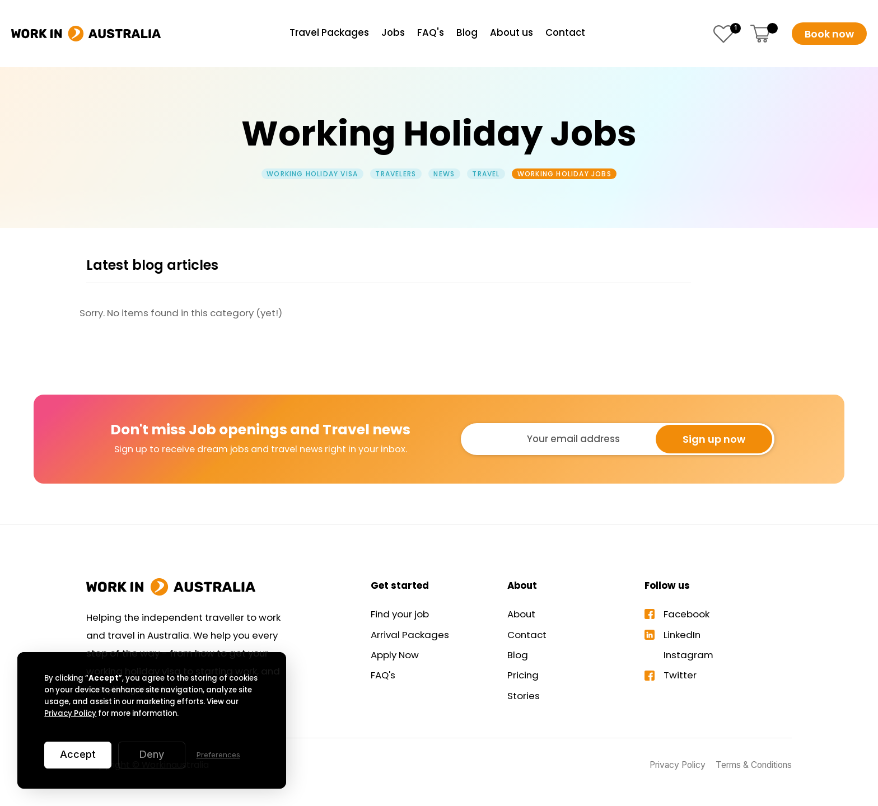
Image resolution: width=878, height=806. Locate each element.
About (521, 614)
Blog (517, 655)
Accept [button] (78, 754)
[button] (761, 34)
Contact (527, 634)
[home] (86, 33)
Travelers (395, 174)
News (444, 174)
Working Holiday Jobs (564, 174)
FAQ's (383, 675)
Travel (485, 174)
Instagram (688, 655)
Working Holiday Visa (312, 174)
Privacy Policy (70, 713)
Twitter (680, 675)
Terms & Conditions (754, 765)
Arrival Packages (410, 634)
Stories (523, 695)
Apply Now (395, 655)
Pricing (523, 675)
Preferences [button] (218, 754)
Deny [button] (151, 754)
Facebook (686, 614)
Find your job (400, 614)
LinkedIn (682, 634)
